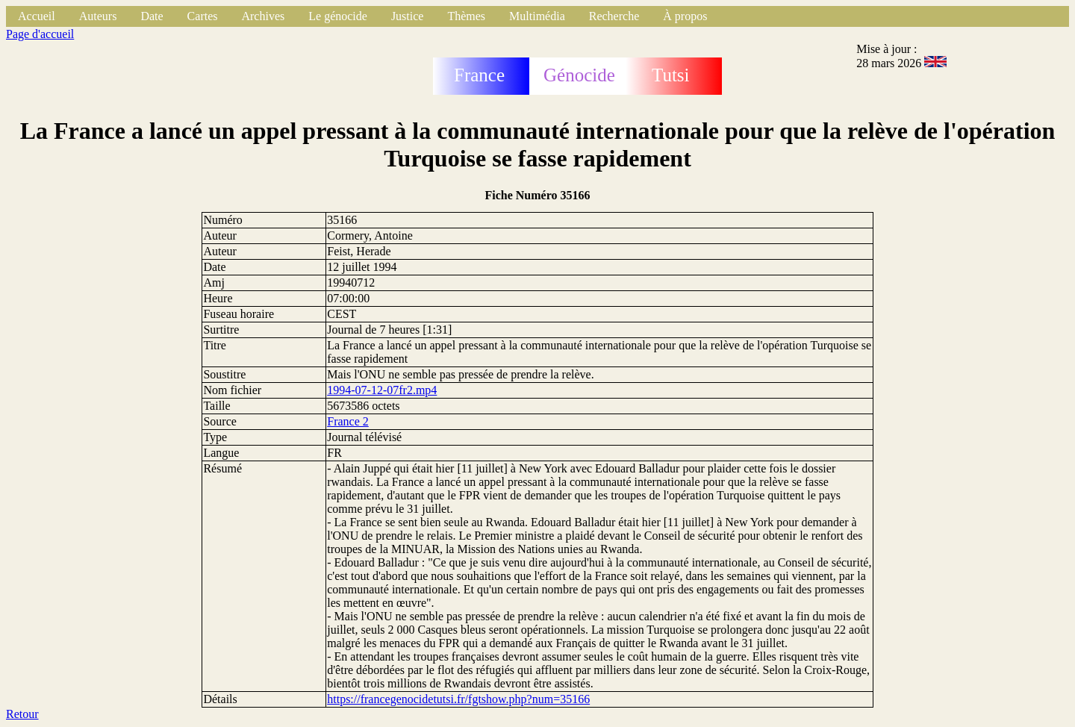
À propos (685, 16)
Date (151, 16)
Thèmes (466, 16)
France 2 (348, 421)
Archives (262, 16)
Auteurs (98, 16)
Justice (407, 16)
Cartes (202, 16)
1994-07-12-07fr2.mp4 (382, 390)
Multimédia (537, 16)
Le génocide (337, 16)
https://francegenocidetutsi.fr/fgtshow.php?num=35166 (458, 699)
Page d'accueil (40, 34)
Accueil (36, 16)
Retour (22, 714)
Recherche (614, 16)
